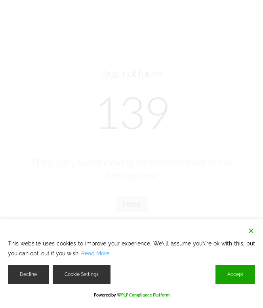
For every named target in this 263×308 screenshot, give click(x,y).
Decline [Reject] (28, 274)
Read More (95, 253)
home (132, 204)
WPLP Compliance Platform (143, 295)
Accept (235, 274)
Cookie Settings (82, 274)
